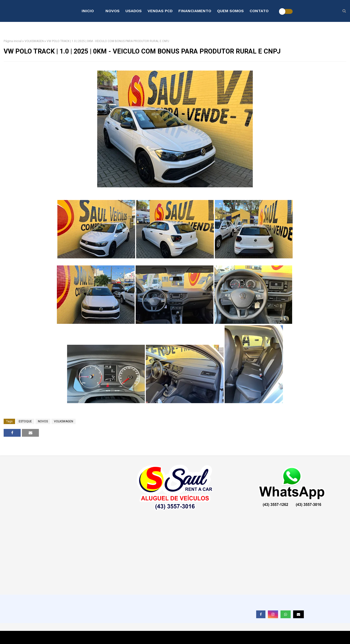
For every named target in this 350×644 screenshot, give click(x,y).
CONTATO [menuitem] (259, 11)
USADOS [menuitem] (133, 11)
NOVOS (43, 421)
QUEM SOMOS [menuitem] (230, 11)
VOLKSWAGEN (34, 41)
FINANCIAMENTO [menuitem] (194, 11)
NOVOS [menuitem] (112, 11)
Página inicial (13, 41)
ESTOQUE (25, 421)
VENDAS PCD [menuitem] (160, 11)
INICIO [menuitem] (88, 11)
